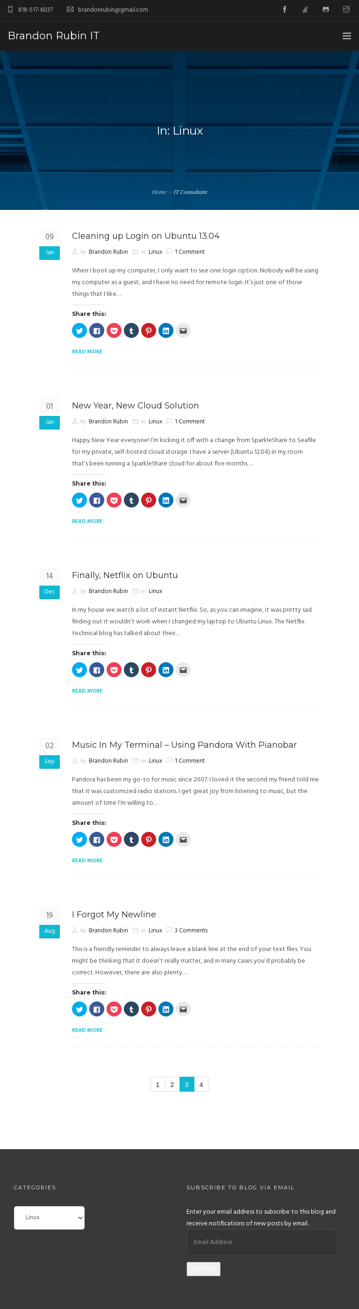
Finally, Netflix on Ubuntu (125, 575)
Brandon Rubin (108, 252)
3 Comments (191, 931)
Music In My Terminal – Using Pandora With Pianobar (184, 745)
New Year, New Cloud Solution (135, 406)
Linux (155, 252)
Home (159, 191)
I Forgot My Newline (114, 914)
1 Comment (190, 252)
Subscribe (203, 1269)
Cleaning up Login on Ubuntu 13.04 (146, 236)
